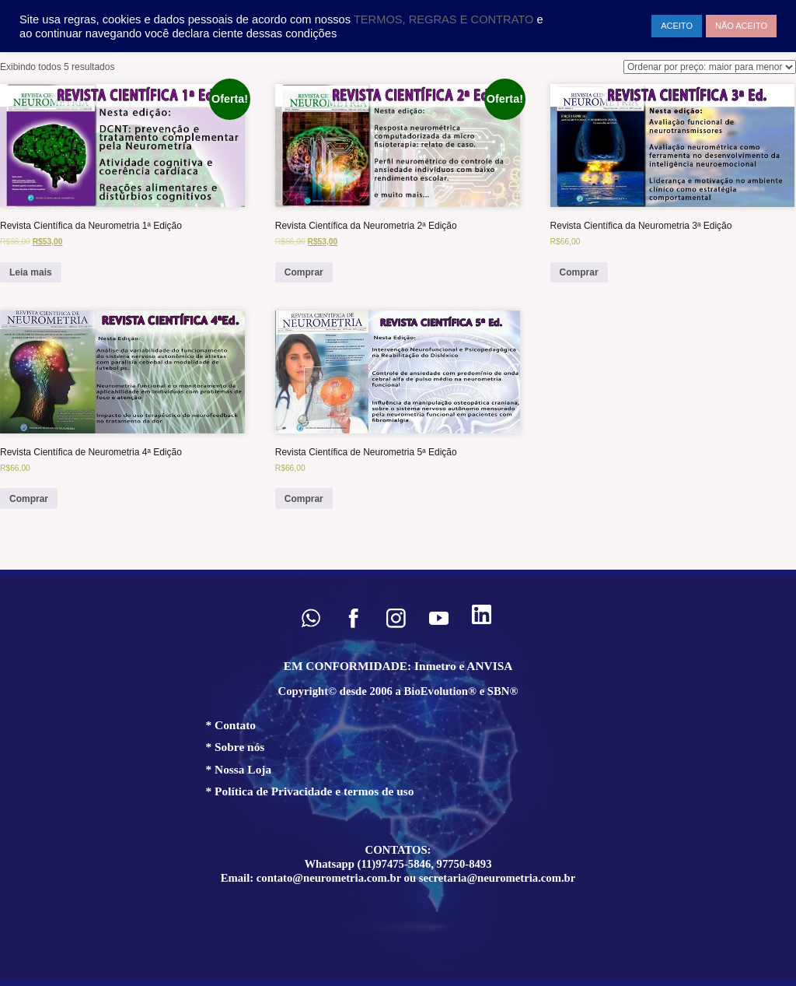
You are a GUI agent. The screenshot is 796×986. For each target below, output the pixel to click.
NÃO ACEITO (741, 25)
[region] (398, 777)
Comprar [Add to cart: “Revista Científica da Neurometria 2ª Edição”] (304, 272)
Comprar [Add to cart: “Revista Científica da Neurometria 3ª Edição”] (579, 272)
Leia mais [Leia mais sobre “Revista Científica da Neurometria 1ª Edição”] (30, 272)
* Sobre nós (235, 746)
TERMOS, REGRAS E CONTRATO (445, 19)
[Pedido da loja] (709, 67)
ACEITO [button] (677, 25)
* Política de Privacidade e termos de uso (310, 791)
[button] (310, 618)
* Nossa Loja (239, 769)
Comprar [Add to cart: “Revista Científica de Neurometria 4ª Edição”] (28, 498)
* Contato (231, 725)
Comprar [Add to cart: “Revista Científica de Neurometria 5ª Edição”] (304, 498)
